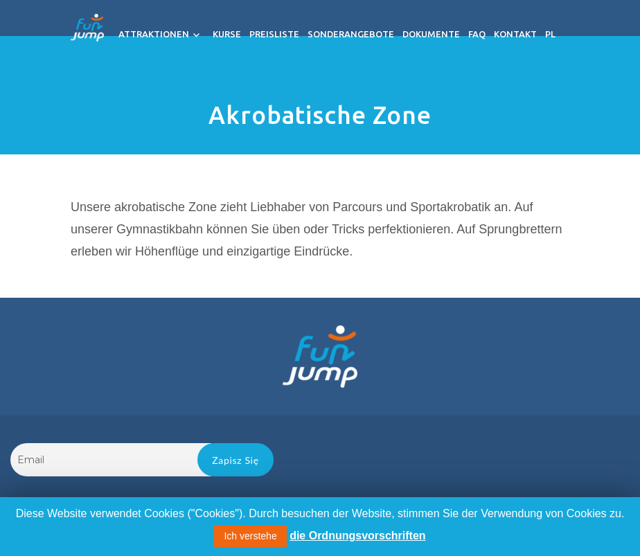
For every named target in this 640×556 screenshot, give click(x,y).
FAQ (483, 34)
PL (557, 34)
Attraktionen (160, 34)
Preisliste (281, 34)
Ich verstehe (250, 535)
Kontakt (522, 34)
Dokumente (438, 34)
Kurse (234, 34)
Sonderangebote (357, 34)
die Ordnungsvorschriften (357, 535)
